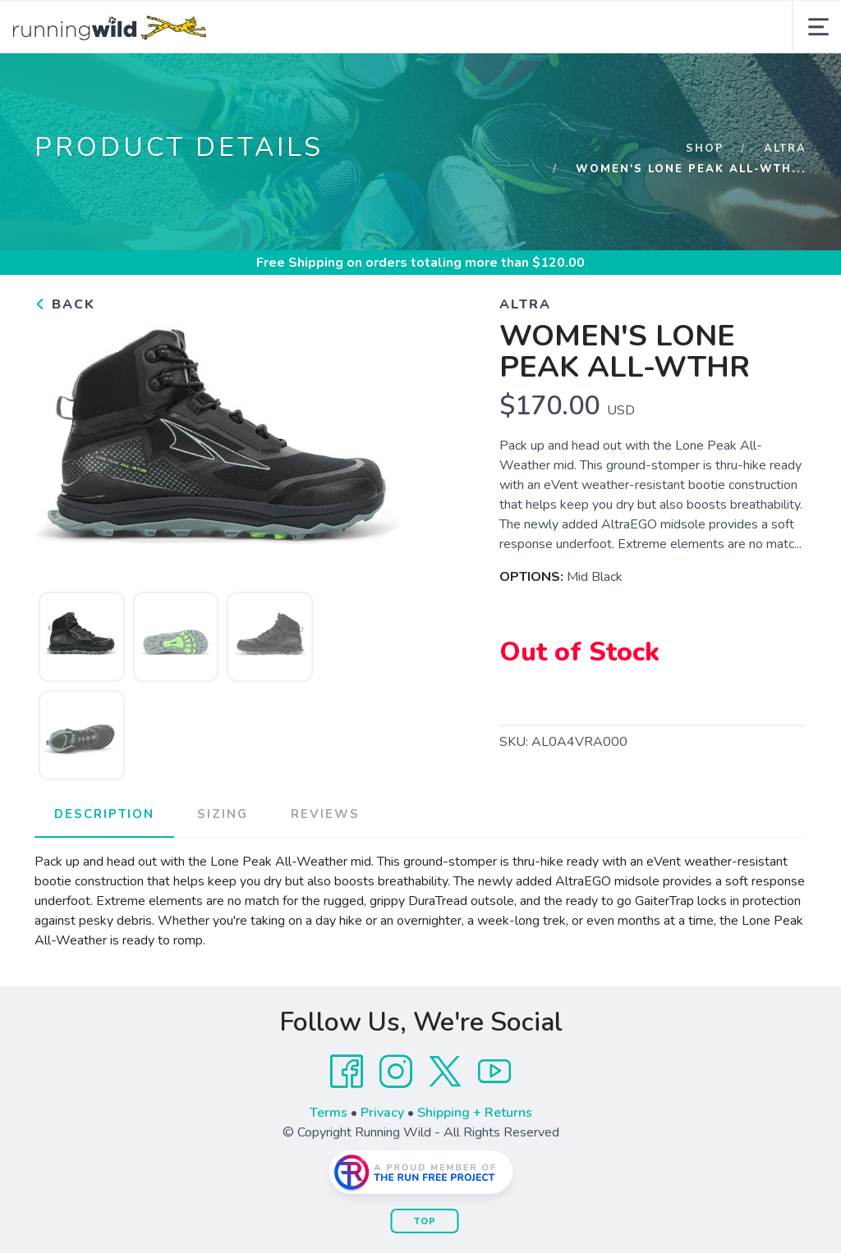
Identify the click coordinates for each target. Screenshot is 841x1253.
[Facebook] (346, 1125)
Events (393, 81)
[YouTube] (494, 1125)
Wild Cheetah (591, 81)
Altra (785, 202)
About (313, 81)
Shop (705, 202)
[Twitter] (445, 1125)
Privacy (382, 1167)
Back (64, 359)
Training (480, 81)
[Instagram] (395, 1125)
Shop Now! (218, 81)
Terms (328, 1167)
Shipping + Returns (474, 1167)
